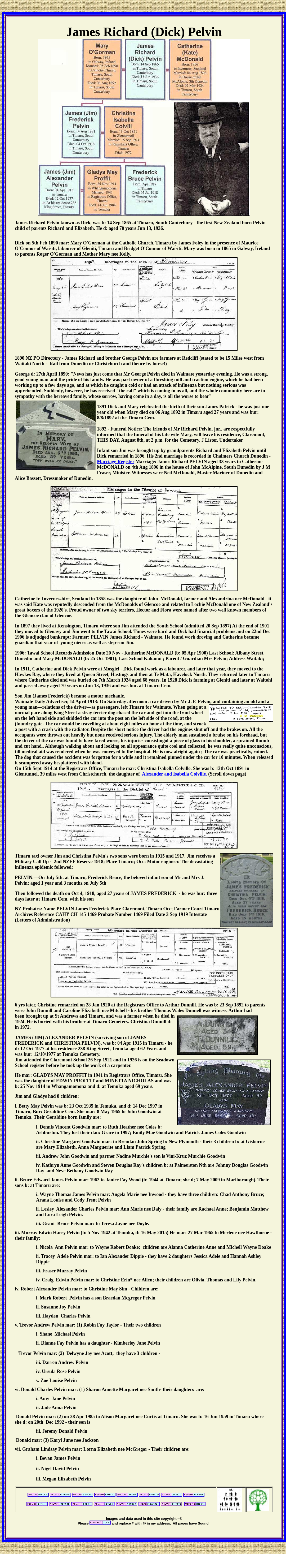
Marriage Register (115, 461)
